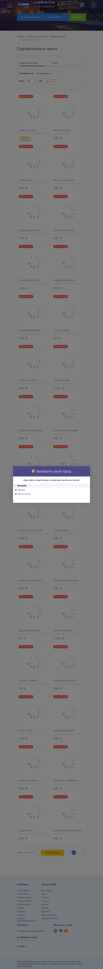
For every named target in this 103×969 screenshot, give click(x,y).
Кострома (22, 486)
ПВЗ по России (24, 494)
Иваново (21, 490)
